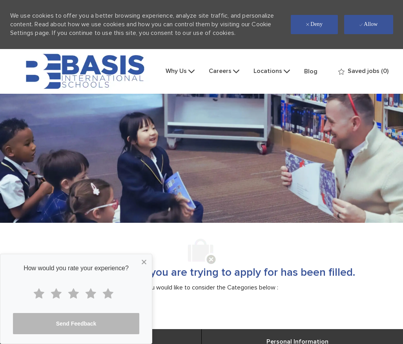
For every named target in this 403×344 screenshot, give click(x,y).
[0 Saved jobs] (363, 71)
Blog (310, 71)
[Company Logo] (85, 71)
